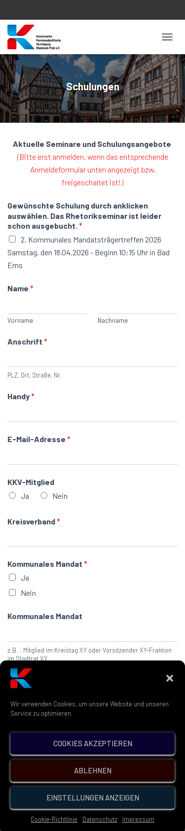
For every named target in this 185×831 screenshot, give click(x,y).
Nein (60, 495)
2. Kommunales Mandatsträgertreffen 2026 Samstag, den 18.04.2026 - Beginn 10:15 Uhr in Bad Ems (88, 252)
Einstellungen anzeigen (92, 810)
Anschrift (27, 341)
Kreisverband (33, 521)
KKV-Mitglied (30, 481)
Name (20, 288)
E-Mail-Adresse (39, 439)
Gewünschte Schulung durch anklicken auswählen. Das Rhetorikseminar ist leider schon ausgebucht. (84, 216)
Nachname (113, 320)
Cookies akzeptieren (92, 756)
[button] (170, 690)
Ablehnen (92, 783)
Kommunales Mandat (47, 563)
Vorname (20, 320)
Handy (21, 396)
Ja (25, 495)
